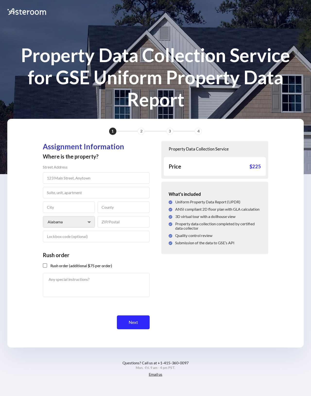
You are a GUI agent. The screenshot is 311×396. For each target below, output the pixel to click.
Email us (155, 374)
